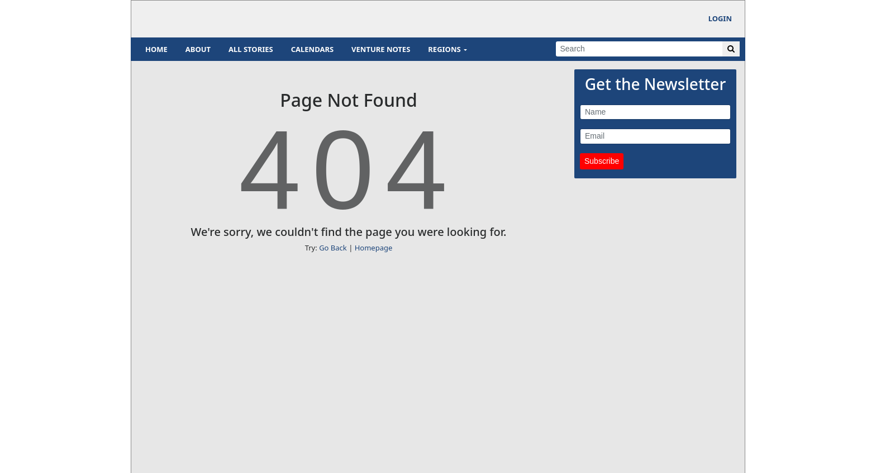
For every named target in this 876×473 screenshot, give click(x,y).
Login (720, 18)
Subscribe (601, 161)
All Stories (250, 49)
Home (156, 49)
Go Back (333, 248)
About (198, 49)
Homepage (374, 248)
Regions (444, 49)
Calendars (312, 49)
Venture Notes (380, 49)
